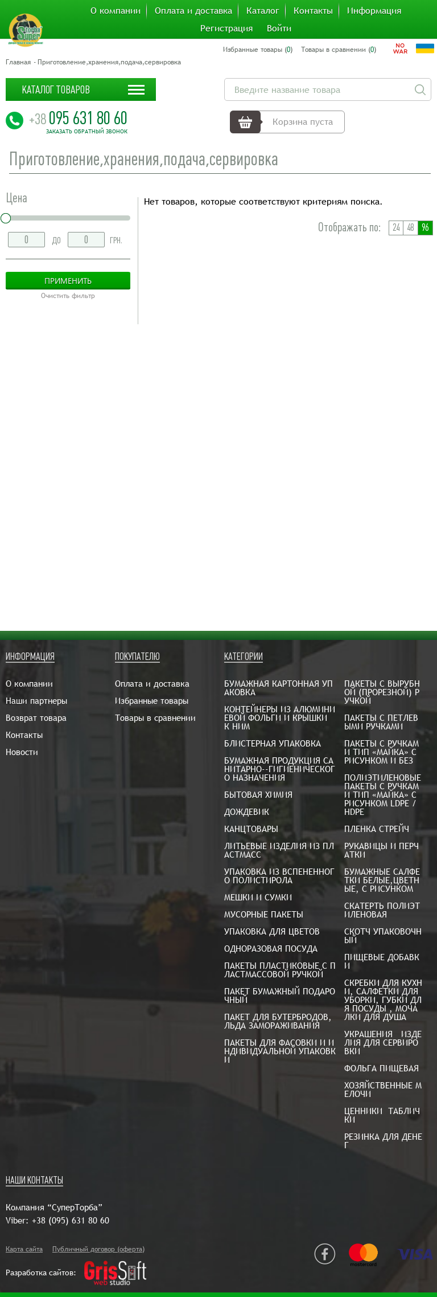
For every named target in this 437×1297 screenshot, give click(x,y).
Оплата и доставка (193, 10)
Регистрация (226, 28)
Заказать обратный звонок (86, 131)
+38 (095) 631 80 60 (70, 1220)
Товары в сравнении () (338, 49)
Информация (374, 10)
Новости (22, 752)
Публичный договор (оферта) (98, 1249)
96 (425, 227)
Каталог (262, 10)
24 (396, 227)
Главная (18, 62)
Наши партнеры (36, 700)
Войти (279, 28)
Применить (68, 280)
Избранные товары (151, 700)
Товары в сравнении (155, 717)
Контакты (313, 10)
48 (410, 227)
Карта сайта (24, 1249)
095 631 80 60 (78, 118)
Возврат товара (36, 717)
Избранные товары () (257, 49)
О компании (115, 10)
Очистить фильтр (68, 295)
